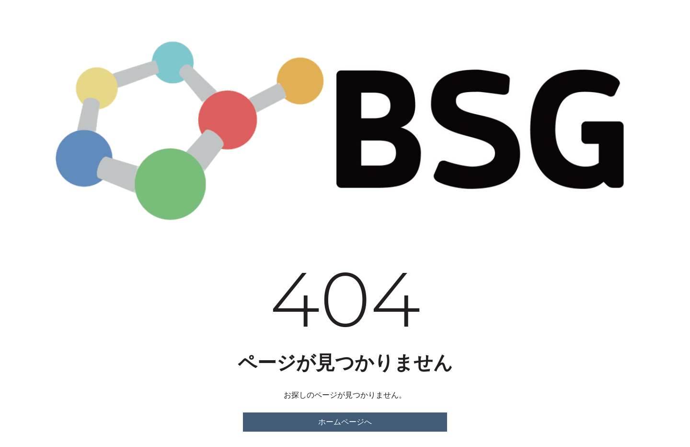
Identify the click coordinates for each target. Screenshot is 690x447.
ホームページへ (345, 421)
